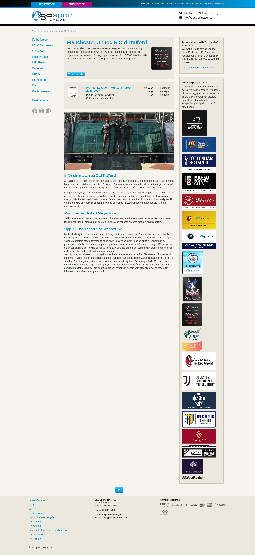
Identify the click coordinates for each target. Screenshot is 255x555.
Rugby (36, 74)
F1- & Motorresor (43, 45)
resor (46, 4)
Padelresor (39, 68)
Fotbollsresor (40, 39)
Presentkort (35, 525)
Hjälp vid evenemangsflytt (42, 517)
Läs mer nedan (76, 74)
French (209, 3)
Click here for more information (198, 67)
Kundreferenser (37, 534)
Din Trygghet (35, 538)
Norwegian (158, 3)
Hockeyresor (40, 56)
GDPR (32, 509)
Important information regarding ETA (48, 530)
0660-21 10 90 (191, 13)
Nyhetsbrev (35, 521)
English (179, 3)
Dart (35, 85)
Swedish (145, 3)
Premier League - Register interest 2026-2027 (108, 89)
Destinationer (40, 100)
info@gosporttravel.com (197, 17)
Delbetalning (35, 513)
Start (33, 31)
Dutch (199, 3)
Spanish (190, 3)
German (219, 3)
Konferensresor (42, 91)
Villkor (32, 504)
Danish (169, 3)
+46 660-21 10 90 (112, 514)
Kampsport (39, 79)
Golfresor (38, 51)
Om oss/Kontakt (37, 500)
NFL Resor (39, 62)
